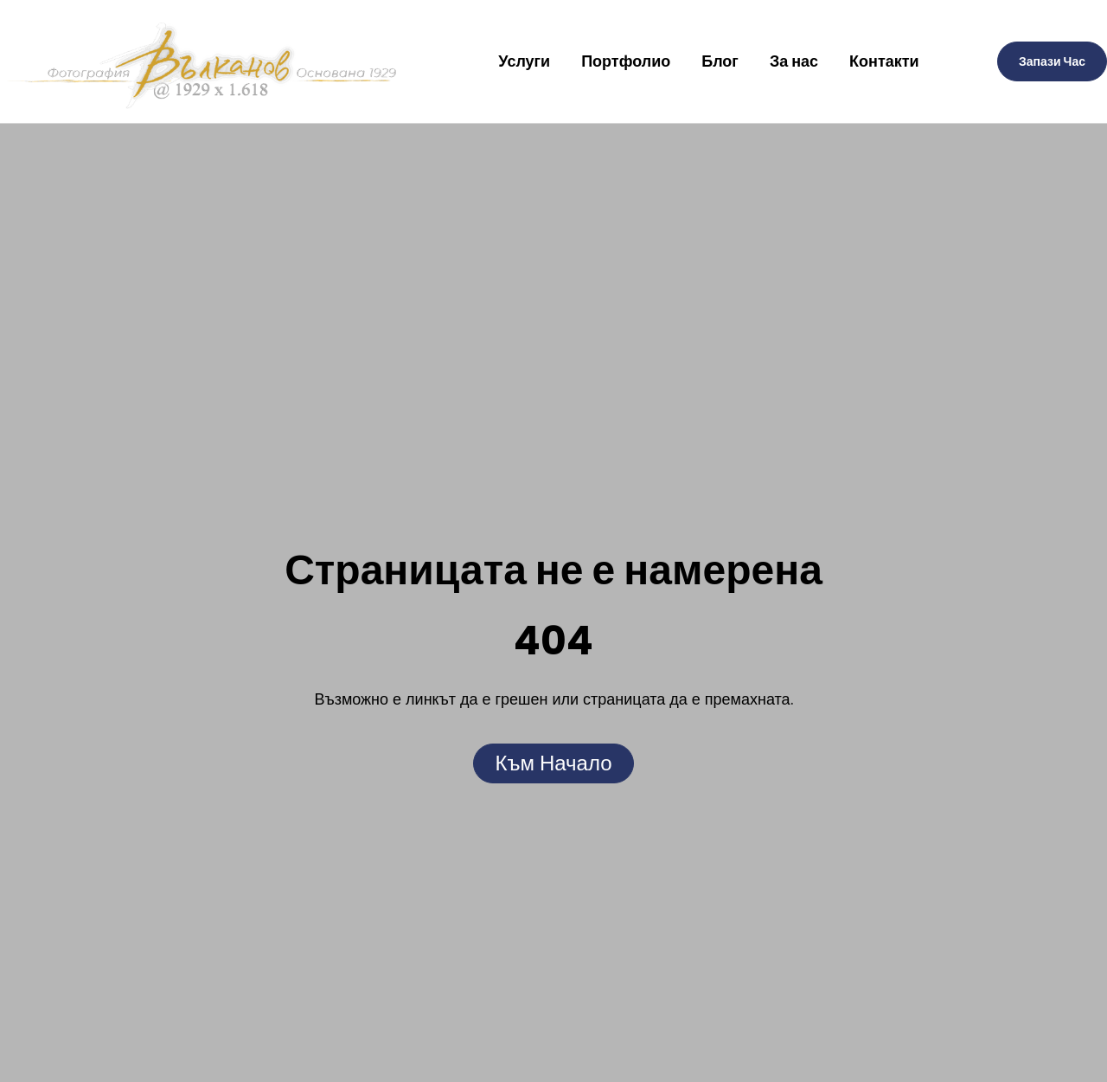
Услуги (524, 61)
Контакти (884, 61)
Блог (720, 61)
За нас (794, 61)
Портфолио (625, 61)
